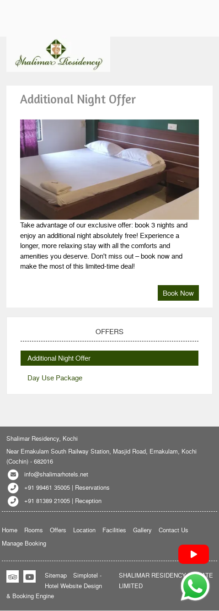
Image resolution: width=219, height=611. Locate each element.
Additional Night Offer (59, 358)
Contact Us (173, 529)
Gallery (142, 529)
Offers (58, 529)
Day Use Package (54, 378)
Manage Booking (24, 543)
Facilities (114, 529)
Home (9, 529)
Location (84, 529)
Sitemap (56, 575)
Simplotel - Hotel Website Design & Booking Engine (54, 585)
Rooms (33, 529)
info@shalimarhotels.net (56, 474)
